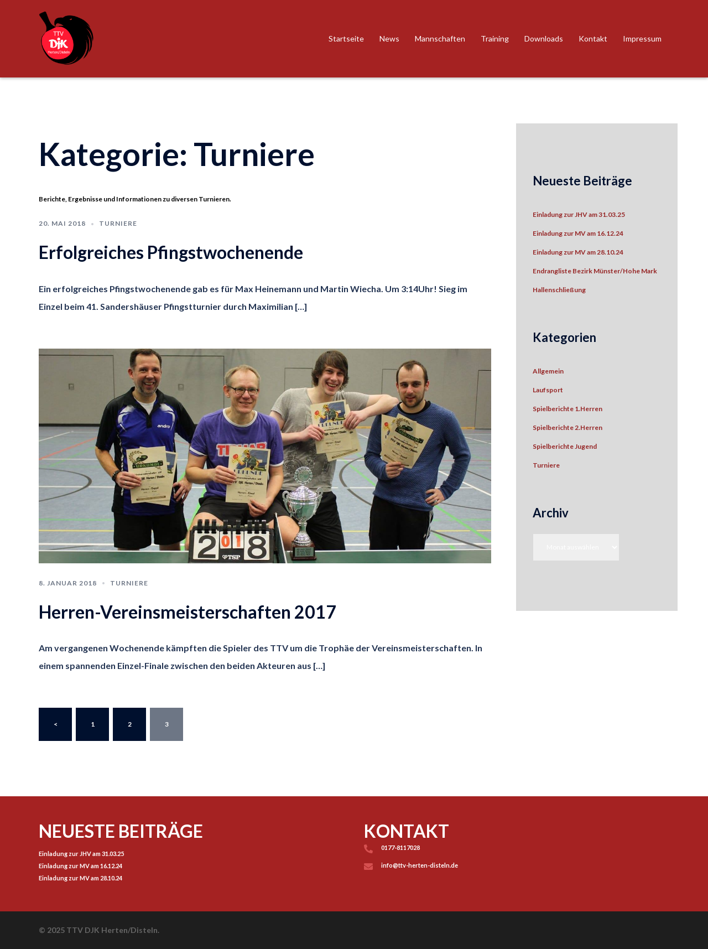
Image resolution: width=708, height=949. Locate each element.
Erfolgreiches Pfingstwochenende (171, 252)
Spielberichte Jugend (565, 446)
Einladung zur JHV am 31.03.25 (579, 214)
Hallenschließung (559, 290)
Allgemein (548, 371)
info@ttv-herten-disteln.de (419, 865)
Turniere (118, 223)
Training (495, 38)
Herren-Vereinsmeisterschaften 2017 (187, 612)
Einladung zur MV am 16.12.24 (578, 233)
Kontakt (593, 38)
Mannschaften (440, 38)
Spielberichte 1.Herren (567, 409)
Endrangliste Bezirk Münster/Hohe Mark (595, 271)
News (389, 38)
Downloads (543, 38)
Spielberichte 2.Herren (567, 427)
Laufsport (548, 390)
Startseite (346, 38)
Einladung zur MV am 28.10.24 (578, 252)
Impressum (642, 38)
